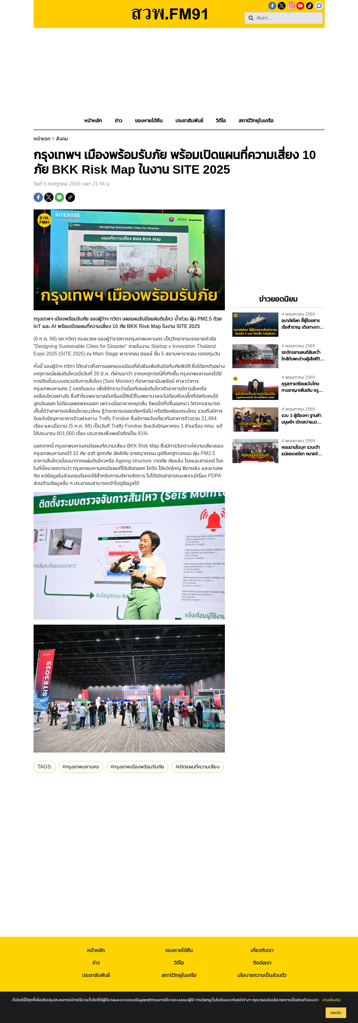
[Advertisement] (179, 71)
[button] (118, 121)
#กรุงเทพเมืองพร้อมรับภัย (137, 766)
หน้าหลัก (96, 950)
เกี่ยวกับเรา (262, 950)
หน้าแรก (42, 138)
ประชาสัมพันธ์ (96, 975)
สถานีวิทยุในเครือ (178, 975)
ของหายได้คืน (179, 950)
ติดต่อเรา (262, 962)
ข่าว (96, 962)
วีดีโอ (179, 962)
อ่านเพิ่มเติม (332, 1000)
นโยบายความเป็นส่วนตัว (261, 975)
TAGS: (45, 766)
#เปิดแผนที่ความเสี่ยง (198, 766)
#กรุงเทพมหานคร (81, 766)
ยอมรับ (336, 1013)
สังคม (62, 138)
